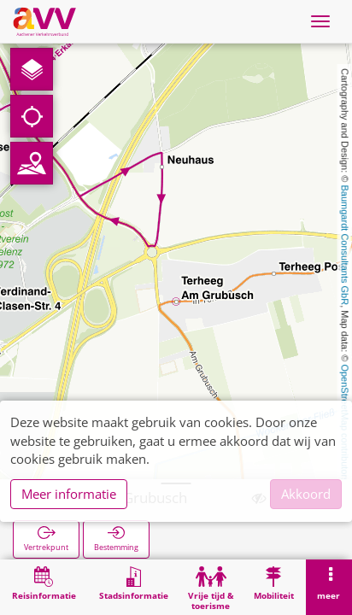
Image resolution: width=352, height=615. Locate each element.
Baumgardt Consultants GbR (345, 245)
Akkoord (306, 493)
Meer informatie (68, 493)
